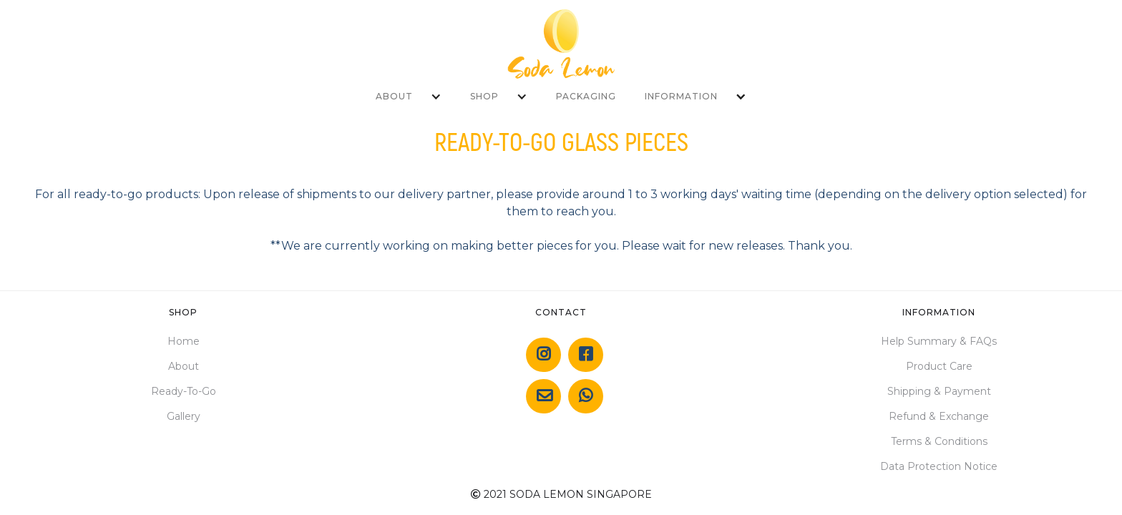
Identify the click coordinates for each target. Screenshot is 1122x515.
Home (183, 341)
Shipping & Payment (939, 391)
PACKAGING (586, 96)
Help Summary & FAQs (939, 341)
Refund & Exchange (939, 416)
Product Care (939, 366)
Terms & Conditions (939, 441)
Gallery (183, 416)
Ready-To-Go (183, 391)
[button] (408, 96)
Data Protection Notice (938, 466)
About (183, 366)
